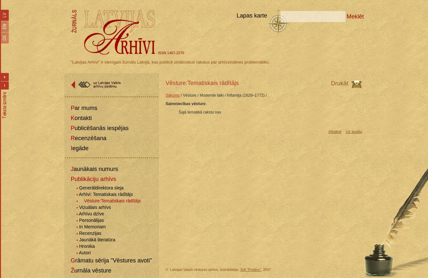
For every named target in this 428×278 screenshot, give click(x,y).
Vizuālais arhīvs (95, 207)
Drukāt (339, 83)
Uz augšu (354, 131)
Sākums (172, 95)
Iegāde (80, 148)
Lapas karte (252, 15)
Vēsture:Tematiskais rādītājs (112, 200)
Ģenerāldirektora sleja (101, 187)
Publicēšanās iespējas (100, 128)
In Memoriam (92, 226)
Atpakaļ (334, 131)
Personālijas (91, 220)
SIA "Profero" (250, 270)
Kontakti (81, 118)
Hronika (87, 246)
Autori (85, 252)
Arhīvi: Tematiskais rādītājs (106, 194)
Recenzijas (90, 233)
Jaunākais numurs (94, 169)
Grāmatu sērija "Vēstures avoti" (111, 260)
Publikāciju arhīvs (93, 179)
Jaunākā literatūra (97, 239)
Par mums (84, 108)
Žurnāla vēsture (91, 270)
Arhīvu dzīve (91, 213)
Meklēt (355, 16)
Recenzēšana (89, 138)
